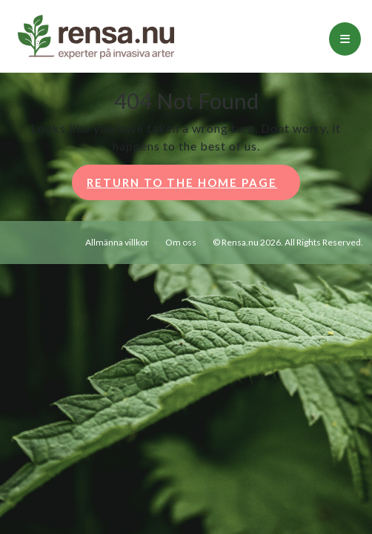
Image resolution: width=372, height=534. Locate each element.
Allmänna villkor (117, 242)
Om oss (180, 242)
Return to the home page (193, 186)
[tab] (345, 39)
